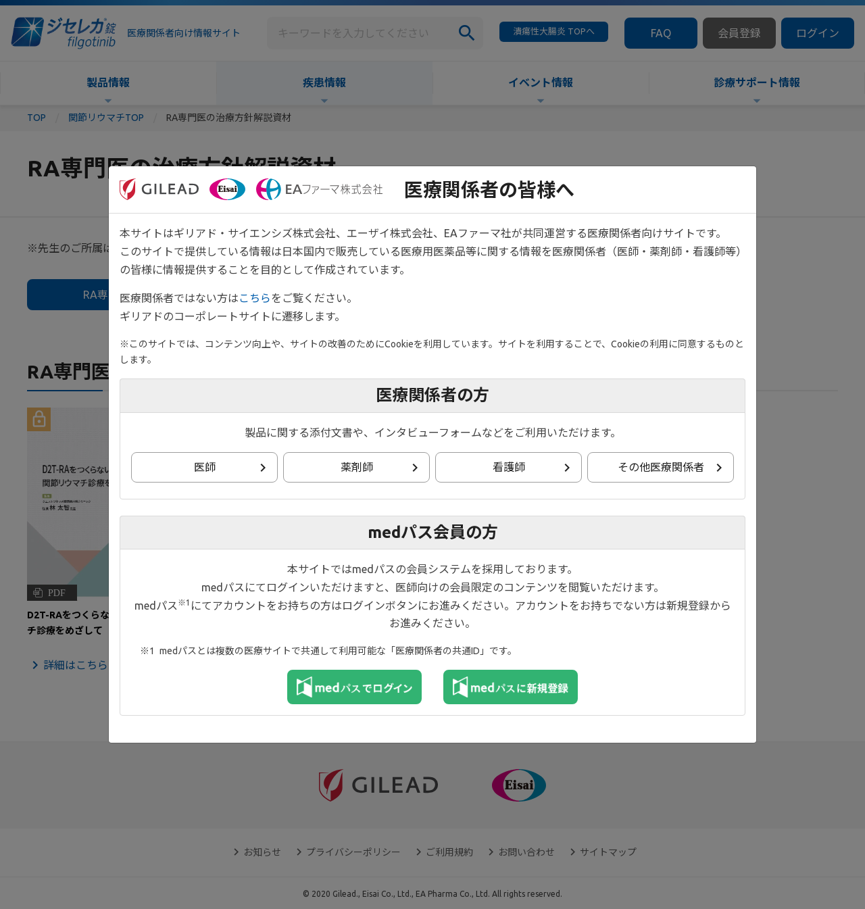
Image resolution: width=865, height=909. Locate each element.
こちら (255, 298)
